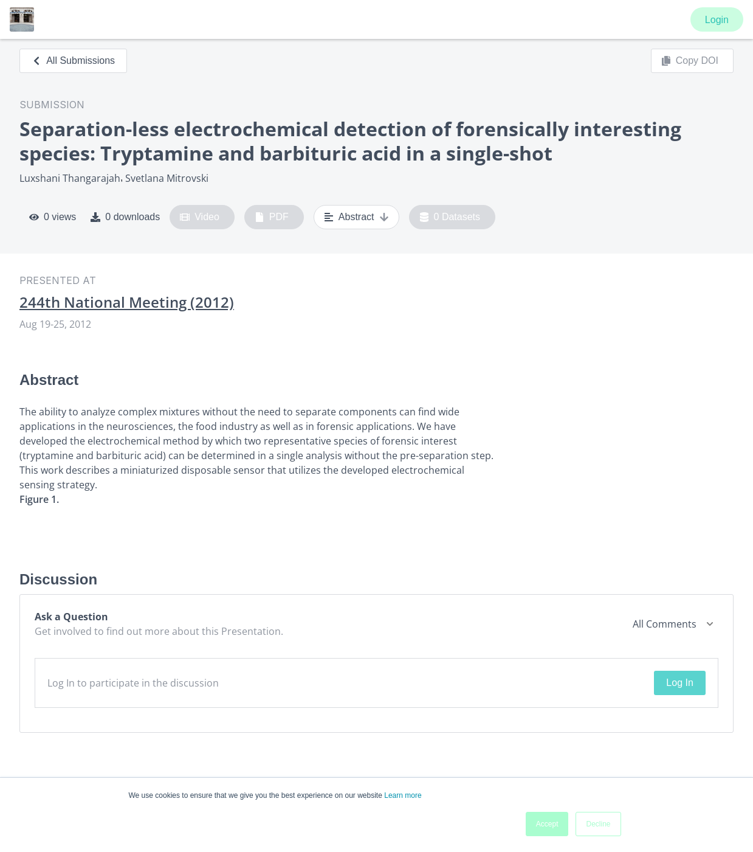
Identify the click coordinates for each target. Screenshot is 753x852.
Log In (679, 682)
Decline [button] (598, 824)
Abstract (356, 217)
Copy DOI (689, 60)
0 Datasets (450, 217)
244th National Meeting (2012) (126, 302)
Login (717, 20)
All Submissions (73, 60)
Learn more (402, 795)
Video (199, 217)
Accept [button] (547, 824)
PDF (272, 217)
